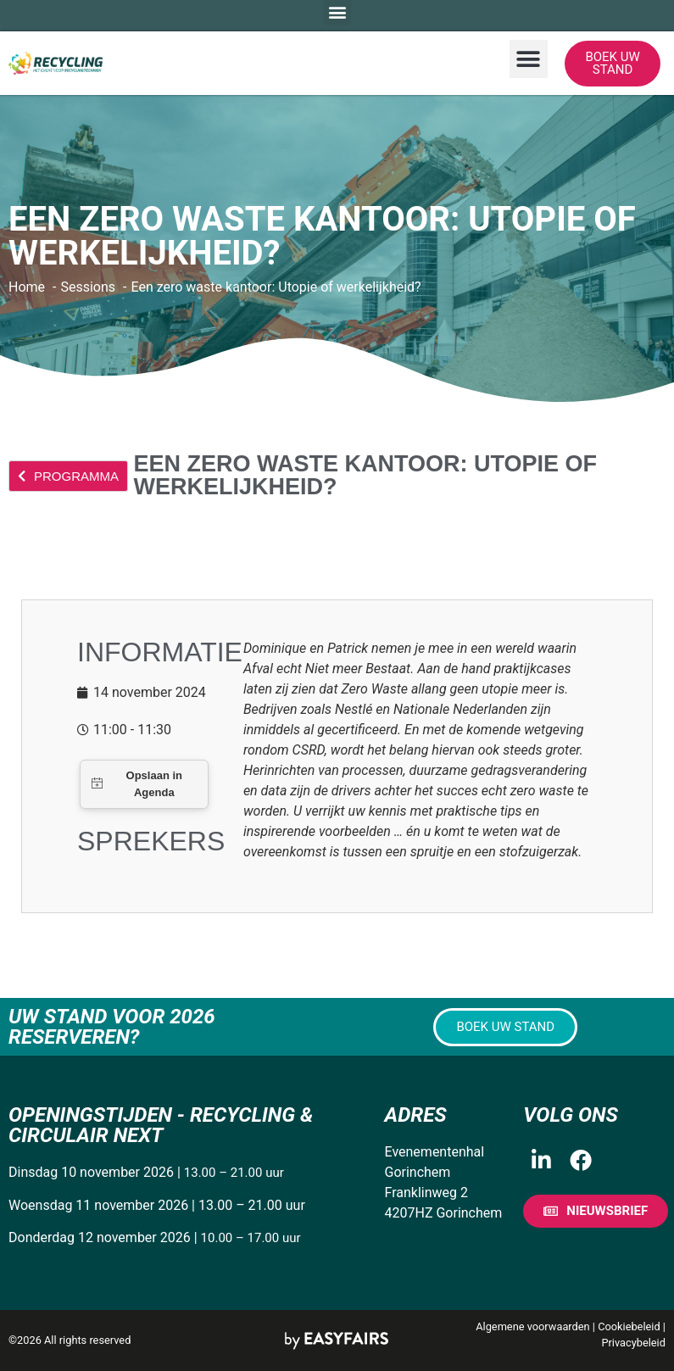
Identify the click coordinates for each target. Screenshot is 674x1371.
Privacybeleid (633, 1342)
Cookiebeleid (629, 1326)
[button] (529, 59)
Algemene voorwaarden (532, 1326)
